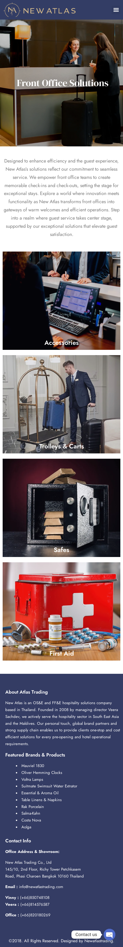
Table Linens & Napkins (41, 800)
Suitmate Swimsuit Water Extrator (49, 786)
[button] (116, 10)
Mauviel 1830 (32, 766)
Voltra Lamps (32, 779)
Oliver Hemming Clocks (41, 773)
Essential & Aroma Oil (39, 793)
